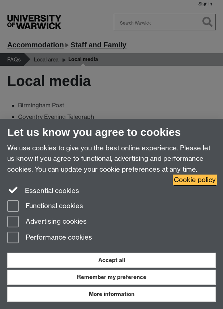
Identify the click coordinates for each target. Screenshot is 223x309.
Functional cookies (45, 206)
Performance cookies (49, 238)
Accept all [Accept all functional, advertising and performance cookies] (111, 260)
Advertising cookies (47, 222)
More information (111, 294)
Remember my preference (111, 277)
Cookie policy (195, 180)
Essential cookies (43, 190)
